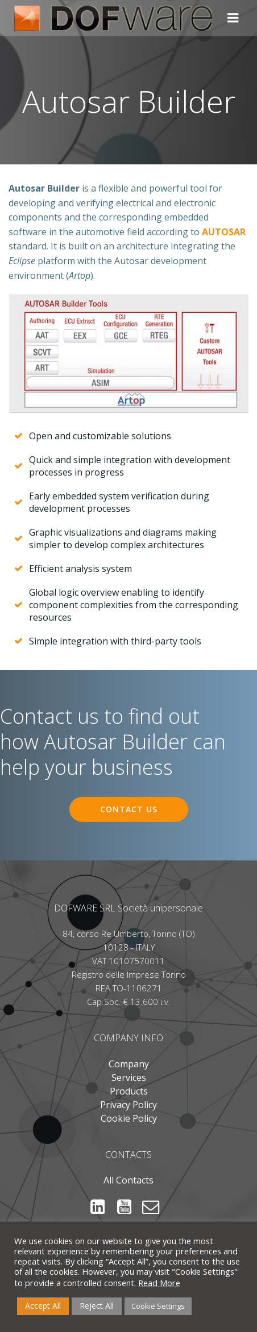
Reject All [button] (97, 1305)
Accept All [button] (43, 1305)
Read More (159, 1282)
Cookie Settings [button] (158, 1306)
